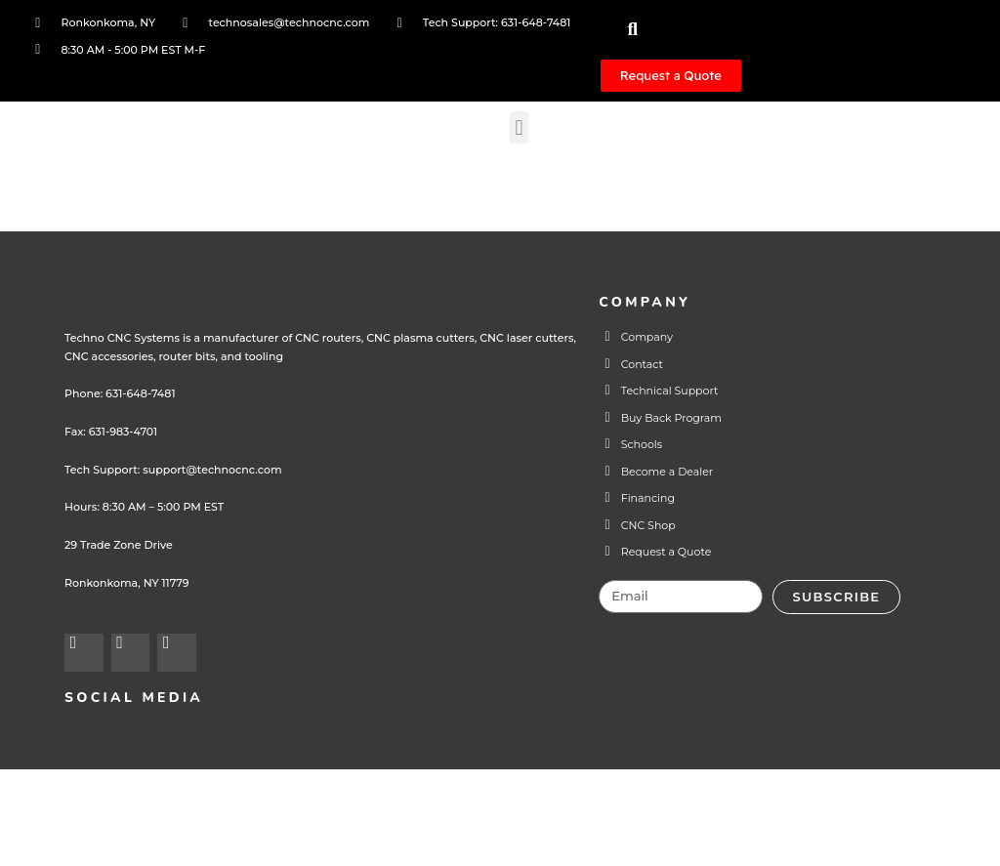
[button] (526, 148)
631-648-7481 (139, 471)
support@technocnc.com (209, 548)
